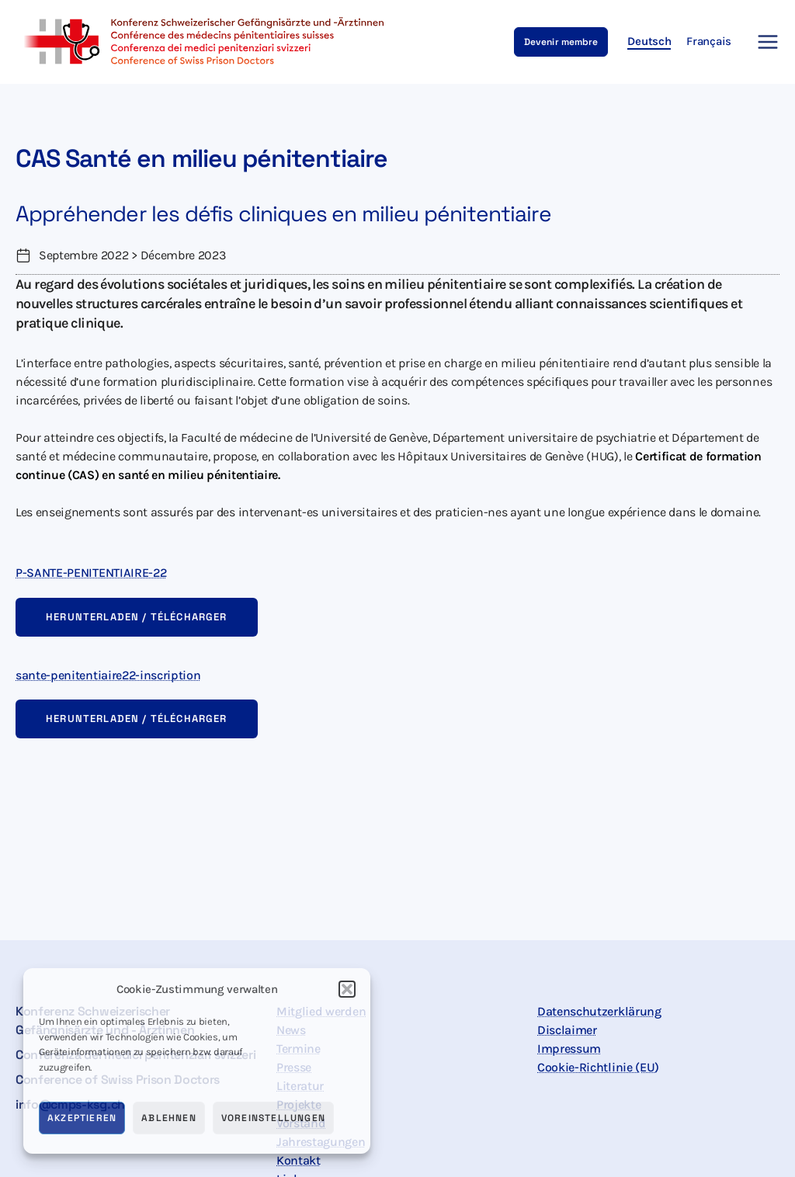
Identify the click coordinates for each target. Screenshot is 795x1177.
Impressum (569, 1048)
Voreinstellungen (273, 1118)
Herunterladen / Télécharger (136, 616)
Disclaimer (567, 1029)
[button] (347, 989)
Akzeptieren (81, 1118)
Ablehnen (168, 1118)
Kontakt (298, 1160)
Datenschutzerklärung (599, 1011)
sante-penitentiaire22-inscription (108, 675)
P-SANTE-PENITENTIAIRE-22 (91, 572)
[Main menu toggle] (763, 42)
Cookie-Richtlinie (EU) (598, 1067)
